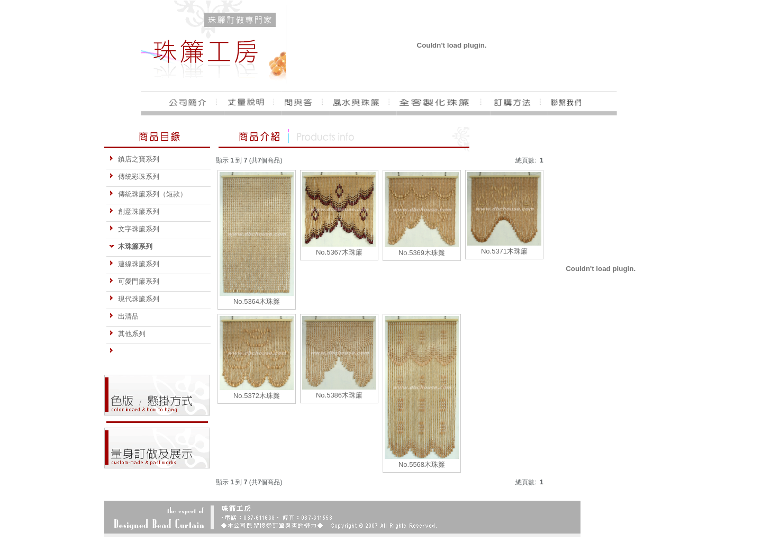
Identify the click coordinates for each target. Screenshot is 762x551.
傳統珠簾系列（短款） (148, 194)
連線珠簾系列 (134, 264)
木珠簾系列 (130, 246)
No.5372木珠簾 (256, 396)
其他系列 (127, 334)
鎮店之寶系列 (134, 159)
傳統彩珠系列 (134, 176)
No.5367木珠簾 (339, 252)
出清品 (124, 316)
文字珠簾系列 (134, 229)
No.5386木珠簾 (339, 395)
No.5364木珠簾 (256, 301)
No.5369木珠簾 (421, 253)
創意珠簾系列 (134, 211)
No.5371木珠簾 (504, 251)
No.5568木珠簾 (421, 464)
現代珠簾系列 (134, 299)
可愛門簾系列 (134, 281)
